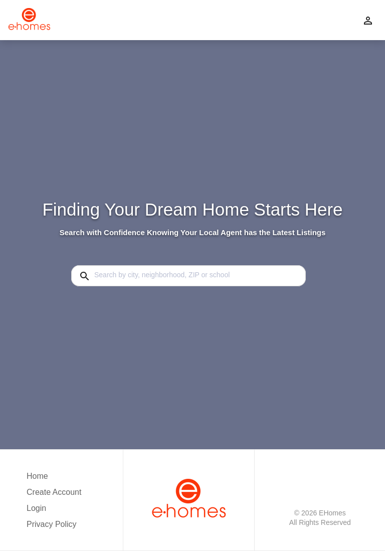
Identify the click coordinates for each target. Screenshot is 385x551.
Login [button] (36, 508)
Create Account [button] (54, 492)
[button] (54, 511)
